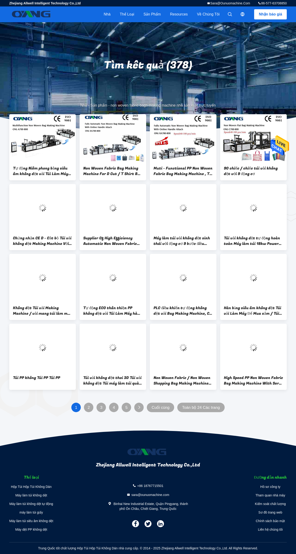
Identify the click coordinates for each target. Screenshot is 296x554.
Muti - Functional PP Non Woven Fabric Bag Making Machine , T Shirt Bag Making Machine (183, 171)
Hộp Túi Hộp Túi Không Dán (31, 487)
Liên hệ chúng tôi (270, 529)
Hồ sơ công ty (270, 487)
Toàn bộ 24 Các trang (201, 407)
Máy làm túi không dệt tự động (31, 504)
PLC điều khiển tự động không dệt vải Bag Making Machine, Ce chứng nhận (182, 310)
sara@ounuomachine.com (230, 3)
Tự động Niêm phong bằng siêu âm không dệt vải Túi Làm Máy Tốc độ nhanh (40, 171)
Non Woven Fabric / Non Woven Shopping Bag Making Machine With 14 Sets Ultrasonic (182, 380)
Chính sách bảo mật (270, 521)
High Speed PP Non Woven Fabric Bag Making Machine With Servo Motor (253, 380)
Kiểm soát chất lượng (270, 504)
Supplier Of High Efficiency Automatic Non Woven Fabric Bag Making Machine (110, 240)
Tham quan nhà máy (270, 495)
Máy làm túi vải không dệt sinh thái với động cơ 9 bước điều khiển (182, 240)
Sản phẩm (152, 14)
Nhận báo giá (270, 14)
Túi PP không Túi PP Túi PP (36, 378)
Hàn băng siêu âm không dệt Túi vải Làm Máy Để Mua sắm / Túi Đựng (252, 310)
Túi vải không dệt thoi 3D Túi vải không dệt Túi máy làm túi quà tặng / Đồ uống (112, 380)
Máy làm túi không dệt (31, 495)
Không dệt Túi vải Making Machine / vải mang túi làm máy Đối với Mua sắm (42, 310)
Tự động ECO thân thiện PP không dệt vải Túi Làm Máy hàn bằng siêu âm (111, 310)
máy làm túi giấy (31, 512)
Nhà (107, 14)
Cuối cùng (161, 407)
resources (179, 14)
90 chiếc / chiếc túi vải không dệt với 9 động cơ (251, 171)
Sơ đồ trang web (270, 512)
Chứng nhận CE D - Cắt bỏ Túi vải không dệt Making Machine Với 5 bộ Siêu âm (42, 240)
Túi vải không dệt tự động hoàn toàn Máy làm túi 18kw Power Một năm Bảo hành (252, 240)
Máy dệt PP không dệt (31, 529)
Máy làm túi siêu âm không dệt (31, 521)
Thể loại (127, 14)
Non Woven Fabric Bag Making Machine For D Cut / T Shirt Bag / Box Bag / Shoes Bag (112, 171)
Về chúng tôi (208, 14)
